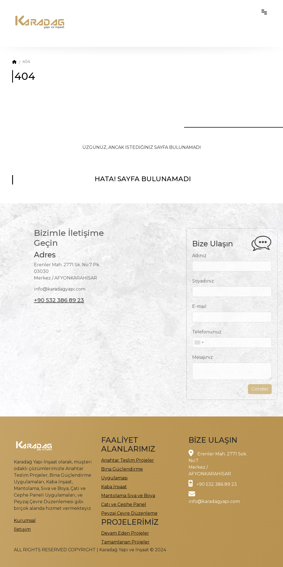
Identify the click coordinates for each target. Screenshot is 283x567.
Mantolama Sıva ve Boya (128, 495)
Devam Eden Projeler (125, 533)
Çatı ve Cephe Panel (123, 504)
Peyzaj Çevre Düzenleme (129, 513)
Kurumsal (25, 520)
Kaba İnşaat (114, 486)
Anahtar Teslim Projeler (127, 460)
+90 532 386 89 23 (50, 300)
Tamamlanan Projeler (125, 542)
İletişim (22, 529)
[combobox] (207, 342)
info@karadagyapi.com (214, 501)
